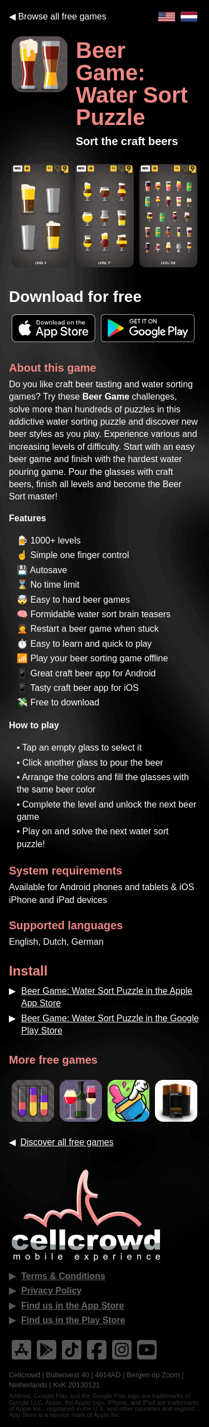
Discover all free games (66, 1142)
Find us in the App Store (72, 1305)
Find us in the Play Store (73, 1320)
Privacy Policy (51, 1290)
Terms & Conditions (63, 1276)
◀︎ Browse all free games (57, 16)
